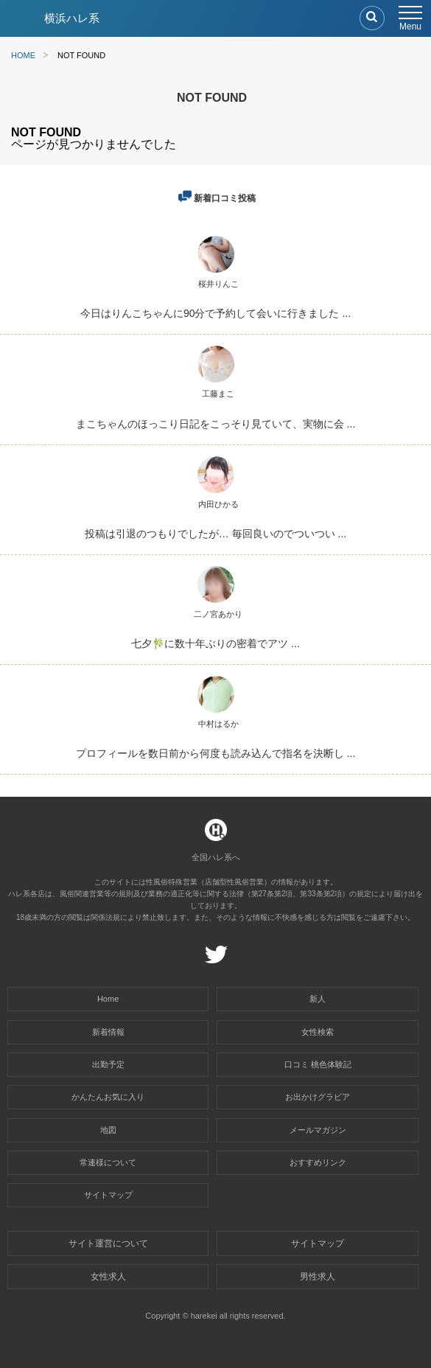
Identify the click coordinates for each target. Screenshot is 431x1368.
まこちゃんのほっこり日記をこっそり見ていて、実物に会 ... (216, 424)
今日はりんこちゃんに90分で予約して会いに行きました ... (215, 313)
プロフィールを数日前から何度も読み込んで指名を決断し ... (216, 753)
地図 (108, 1130)
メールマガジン (318, 1130)
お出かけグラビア (317, 1096)
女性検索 (317, 1031)
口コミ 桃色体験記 (317, 1064)
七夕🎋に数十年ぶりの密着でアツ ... (215, 643)
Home (108, 998)
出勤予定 (108, 1064)
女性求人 (108, 1276)
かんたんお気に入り (107, 1096)
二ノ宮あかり (218, 614)
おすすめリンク (318, 1162)
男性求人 (317, 1276)
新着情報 (108, 1031)
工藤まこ (218, 393)
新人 (317, 998)
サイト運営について (108, 1243)
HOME (23, 55)
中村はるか (218, 723)
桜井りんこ (218, 283)
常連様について (108, 1162)
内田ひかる (218, 504)
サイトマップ (108, 1194)
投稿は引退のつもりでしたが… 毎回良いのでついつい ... (215, 534)
